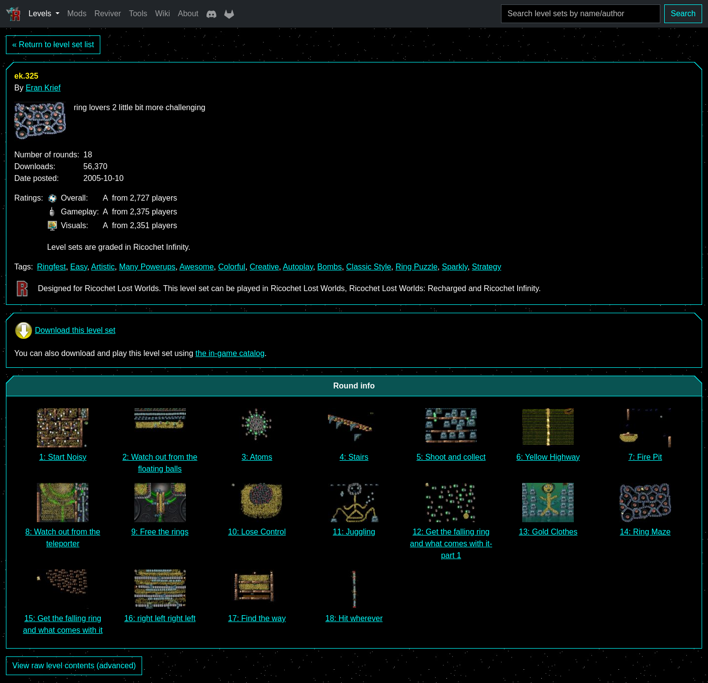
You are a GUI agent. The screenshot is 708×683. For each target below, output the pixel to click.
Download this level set (65, 330)
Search (683, 13)
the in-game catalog (230, 353)
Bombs (329, 267)
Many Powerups (147, 267)
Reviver (107, 13)
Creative (264, 267)
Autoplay (298, 267)
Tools (138, 13)
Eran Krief (43, 88)
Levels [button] (41, 13)
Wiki (162, 13)
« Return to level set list (53, 44)
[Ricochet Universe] (13, 14)
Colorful (231, 267)
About (188, 13)
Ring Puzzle (416, 267)
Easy (78, 267)
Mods (77, 13)
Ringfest (51, 267)
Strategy (487, 267)
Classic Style (368, 267)
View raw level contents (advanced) (74, 665)
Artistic (103, 267)
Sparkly (455, 267)
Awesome (196, 267)
